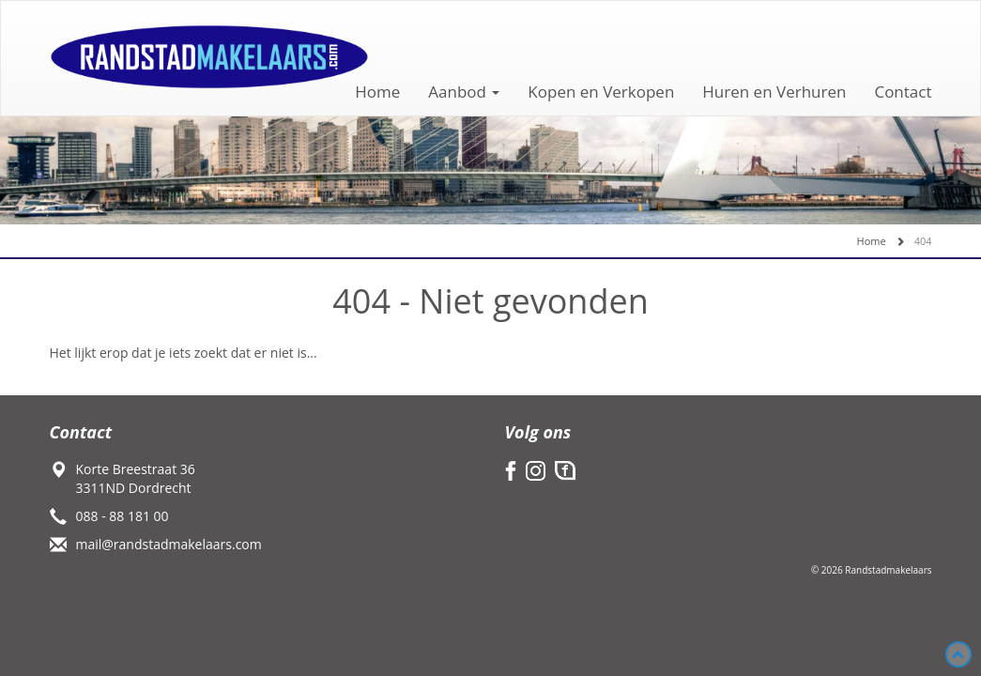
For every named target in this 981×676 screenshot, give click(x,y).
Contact (902, 91)
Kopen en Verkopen (601, 91)
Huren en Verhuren (774, 91)
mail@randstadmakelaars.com (169, 544)
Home (377, 91)
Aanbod (463, 91)
